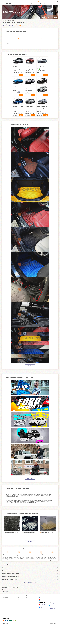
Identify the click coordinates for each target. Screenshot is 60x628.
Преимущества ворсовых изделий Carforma (30, 576)
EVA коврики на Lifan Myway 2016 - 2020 (29, 66)
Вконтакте (42, 597)
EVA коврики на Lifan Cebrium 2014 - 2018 (29, 86)
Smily (31, 39)
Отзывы (41, 3)
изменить (43, 71)
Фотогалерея (37, 3)
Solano (31, 41)
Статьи (32, 3)
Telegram (42, 600)
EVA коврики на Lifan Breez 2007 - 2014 (42, 107)
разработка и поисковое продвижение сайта (51, 623)
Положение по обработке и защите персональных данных (8, 605)
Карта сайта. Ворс (20, 601)
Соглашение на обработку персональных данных (7, 607)
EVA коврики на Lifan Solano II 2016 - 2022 (41, 66)
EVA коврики (20, 599)
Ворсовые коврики (21, 3)
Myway (19, 39)
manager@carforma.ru (52, 603)
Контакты (52, 3)
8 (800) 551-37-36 (52, 598)
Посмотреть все (30, 582)
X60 (42, 41)
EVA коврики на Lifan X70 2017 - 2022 (17, 66)
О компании (4, 601)
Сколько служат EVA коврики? (30, 567)
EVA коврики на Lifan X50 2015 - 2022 (17, 86)
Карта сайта (19, 600)
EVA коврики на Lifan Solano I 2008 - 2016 (29, 107)
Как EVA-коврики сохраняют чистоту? (30, 579)
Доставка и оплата (47, 3)
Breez (8, 39)
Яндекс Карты (43, 604)
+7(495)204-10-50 (11, 502)
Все (18, 597)
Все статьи (30, 541)
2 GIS (41, 607)
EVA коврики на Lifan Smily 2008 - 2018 (17, 107)
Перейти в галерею (30, 365)
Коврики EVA (28, 3)
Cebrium (8, 43)
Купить (21, 74)
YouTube (42, 599)
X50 (42, 39)
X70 (42, 42)
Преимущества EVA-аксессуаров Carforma (30, 573)
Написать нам (52, 605)
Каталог (16, 3)
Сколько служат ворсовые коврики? (30, 570)
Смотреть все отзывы (30, 478)
